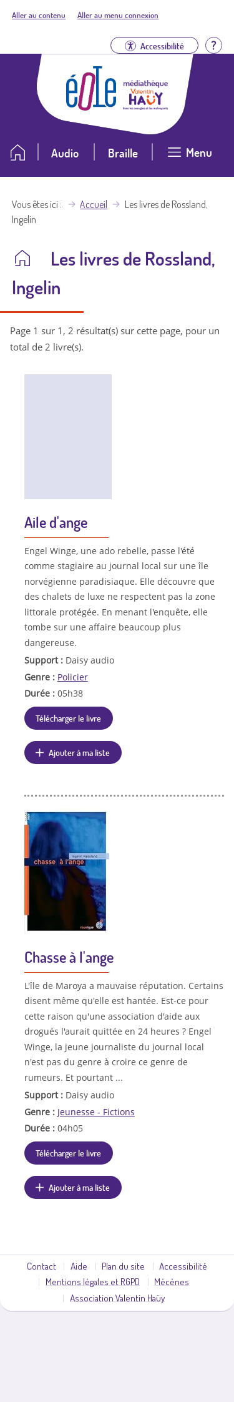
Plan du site (123, 1266)
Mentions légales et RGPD (93, 1281)
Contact (41, 1266)
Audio (65, 153)
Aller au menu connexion (117, 15)
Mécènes (171, 1281)
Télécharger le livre (68, 717)
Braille (123, 153)
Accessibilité (183, 1266)
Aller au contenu (39, 15)
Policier (72, 677)
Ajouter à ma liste (79, 752)
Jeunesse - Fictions (96, 1112)
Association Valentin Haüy (117, 1297)
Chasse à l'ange (69, 957)
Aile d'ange (55, 522)
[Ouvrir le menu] (190, 157)
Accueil (93, 204)
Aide (79, 1266)
